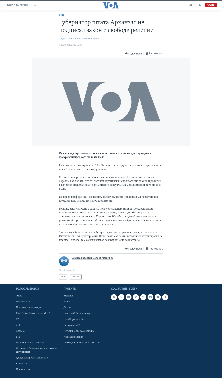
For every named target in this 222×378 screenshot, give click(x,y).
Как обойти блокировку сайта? (33, 313)
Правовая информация (28, 307)
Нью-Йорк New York (75, 319)
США (61, 15)
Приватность (23, 369)
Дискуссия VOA (72, 325)
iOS (18, 325)
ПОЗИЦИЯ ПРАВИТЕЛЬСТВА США (82, 342)
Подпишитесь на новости (30, 342)
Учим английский (74, 337)
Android (20, 331)
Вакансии (21, 363)
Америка (69, 296)
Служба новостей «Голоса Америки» (79, 39)
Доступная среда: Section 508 (32, 358)
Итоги (67, 301)
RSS (18, 337)
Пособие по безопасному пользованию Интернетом (37, 350)
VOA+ (19, 319)
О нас (19, 296)
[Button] (133, 54)
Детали (67, 307)
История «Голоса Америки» (79, 331)
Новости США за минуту (77, 313)
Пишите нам (23, 301)
